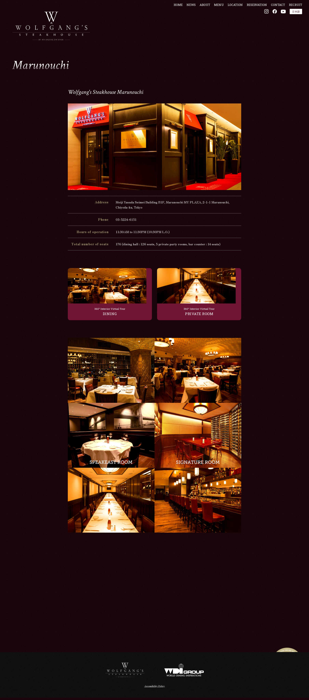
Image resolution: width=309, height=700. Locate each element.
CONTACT (272, 16)
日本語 (290, 23)
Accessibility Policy (154, 688)
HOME (172, 16)
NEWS (185, 16)
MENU (213, 16)
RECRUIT (290, 16)
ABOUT (199, 16)
